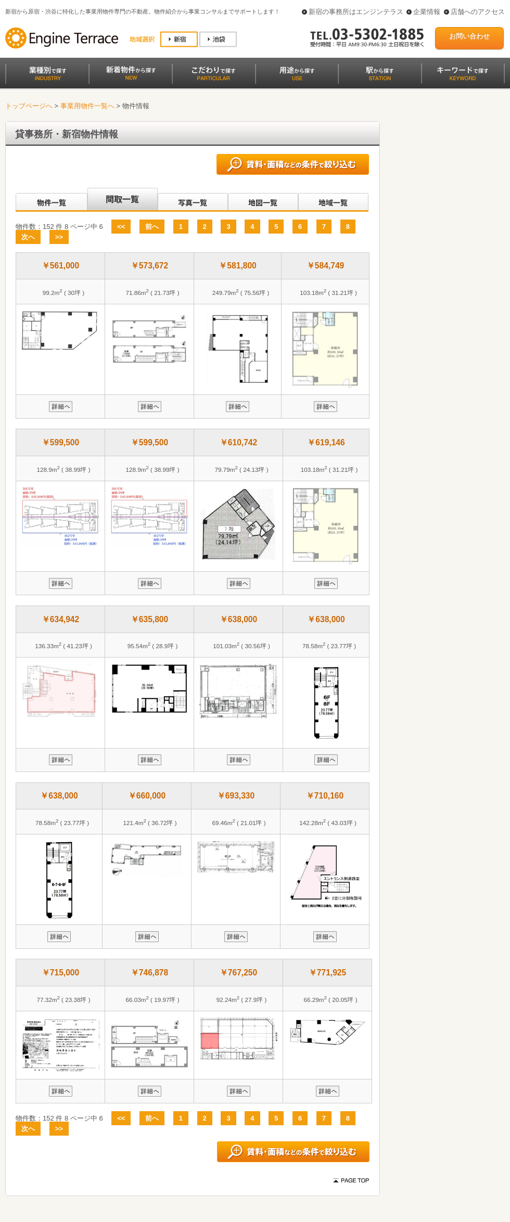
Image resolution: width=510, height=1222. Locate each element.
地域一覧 (333, 200)
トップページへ (29, 106)
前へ (152, 226)
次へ (28, 237)
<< (121, 226)
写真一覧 (193, 200)
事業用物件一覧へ (87, 106)
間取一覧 (122, 200)
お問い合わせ (469, 36)
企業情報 (426, 12)
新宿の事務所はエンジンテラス (356, 12)
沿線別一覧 (51, 200)
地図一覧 (263, 200)
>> (59, 237)
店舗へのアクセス (478, 12)
